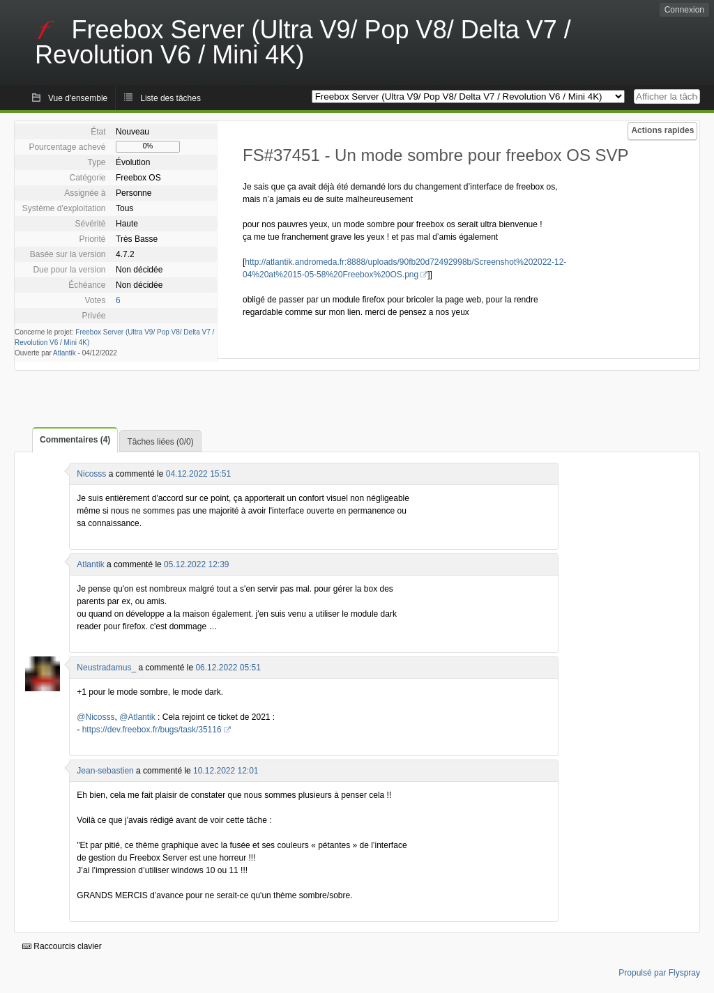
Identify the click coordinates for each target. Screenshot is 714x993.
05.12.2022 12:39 (196, 564)
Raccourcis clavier (62, 946)
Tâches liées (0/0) (160, 442)
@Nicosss (95, 717)
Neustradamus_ (106, 667)
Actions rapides (662, 130)
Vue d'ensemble (77, 98)
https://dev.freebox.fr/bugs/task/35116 (152, 729)
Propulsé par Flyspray (659, 973)
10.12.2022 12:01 (225, 771)
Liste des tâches (170, 98)
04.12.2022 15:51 (198, 474)
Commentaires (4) (75, 440)
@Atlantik (137, 717)
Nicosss (91, 474)
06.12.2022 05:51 (227, 667)
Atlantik (64, 353)
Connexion (684, 10)
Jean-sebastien (105, 771)
